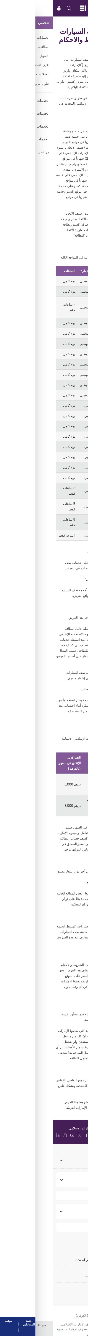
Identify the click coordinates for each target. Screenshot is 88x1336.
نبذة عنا (76, 1179)
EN (71, 8)
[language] (68, 1135)
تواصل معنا (73, 1211)
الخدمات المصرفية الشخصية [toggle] (66, 1160)
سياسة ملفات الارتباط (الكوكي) (44, 1315)
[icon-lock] (6, 8)
